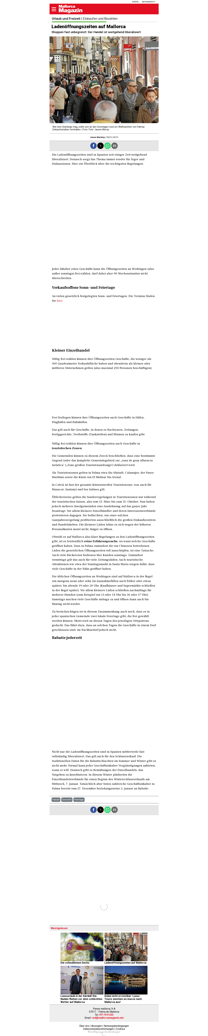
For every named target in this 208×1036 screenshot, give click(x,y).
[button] (54, 9)
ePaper (135, 2)
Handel (56, 799)
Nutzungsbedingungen (116, 1025)
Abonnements (148, 2)
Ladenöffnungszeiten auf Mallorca (125, 962)
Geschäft (67, 799)
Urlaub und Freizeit (66, 19)
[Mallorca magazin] (70, 12)
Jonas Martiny (97, 137)
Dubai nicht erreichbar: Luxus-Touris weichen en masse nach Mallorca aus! (123, 999)
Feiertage (79, 799)
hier (59, 301)
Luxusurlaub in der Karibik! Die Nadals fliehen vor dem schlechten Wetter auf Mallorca (81, 999)
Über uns (84, 1025)
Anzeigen (96, 1025)
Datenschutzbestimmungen (98, 1028)
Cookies (120, 1028)
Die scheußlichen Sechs (75, 962)
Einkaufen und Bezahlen (100, 19)
